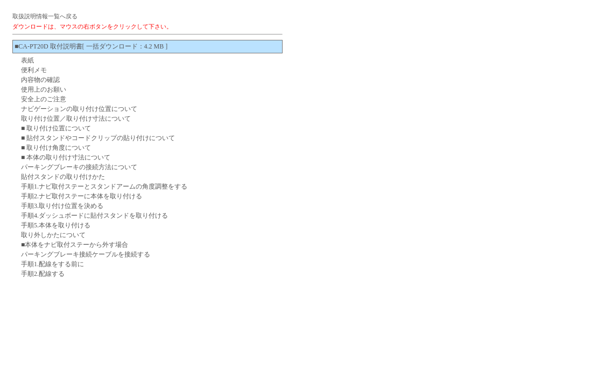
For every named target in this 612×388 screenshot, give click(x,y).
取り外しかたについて (53, 235)
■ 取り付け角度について (56, 147)
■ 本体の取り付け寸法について (65, 157)
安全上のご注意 (43, 99)
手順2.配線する (43, 274)
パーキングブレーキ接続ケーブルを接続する (85, 254)
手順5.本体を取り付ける (55, 225)
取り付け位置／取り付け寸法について (76, 118)
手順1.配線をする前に (52, 264)
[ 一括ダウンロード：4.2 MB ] (125, 46)
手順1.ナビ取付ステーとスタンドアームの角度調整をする (104, 186)
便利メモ (34, 70)
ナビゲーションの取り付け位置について (79, 109)
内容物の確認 (40, 80)
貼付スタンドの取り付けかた (63, 177)
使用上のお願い (43, 89)
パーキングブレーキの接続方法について (79, 167)
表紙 (27, 60)
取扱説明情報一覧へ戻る (45, 16)
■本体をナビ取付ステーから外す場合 (74, 244)
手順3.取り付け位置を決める (62, 206)
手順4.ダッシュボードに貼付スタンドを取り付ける (94, 215)
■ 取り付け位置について (56, 128)
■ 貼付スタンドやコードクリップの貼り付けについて (98, 138)
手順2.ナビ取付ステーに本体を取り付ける (81, 196)
